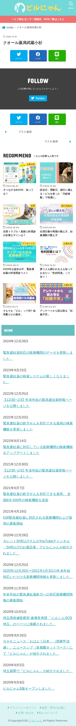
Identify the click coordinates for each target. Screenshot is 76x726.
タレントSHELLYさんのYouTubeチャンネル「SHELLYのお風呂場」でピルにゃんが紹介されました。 (38, 547)
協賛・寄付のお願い (54, 707)
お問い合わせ (26, 712)
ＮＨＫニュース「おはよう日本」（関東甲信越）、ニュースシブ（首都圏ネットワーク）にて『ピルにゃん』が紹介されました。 (38, 647)
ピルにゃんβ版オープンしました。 (29, 688)
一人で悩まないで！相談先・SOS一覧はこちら (38, 19)
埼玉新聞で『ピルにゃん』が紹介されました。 (38, 671)
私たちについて (48, 712)
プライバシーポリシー (23, 707)
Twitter (40, 98)
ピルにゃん (35, 720)
